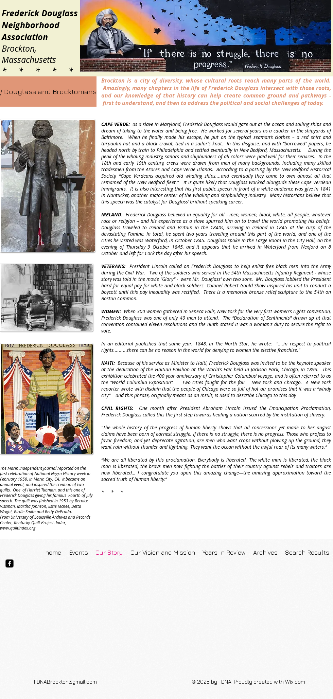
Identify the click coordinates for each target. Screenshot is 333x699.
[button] (47, 91)
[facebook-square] (9, 563)
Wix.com (295, 682)
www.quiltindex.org (17, 528)
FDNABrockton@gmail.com (65, 682)
